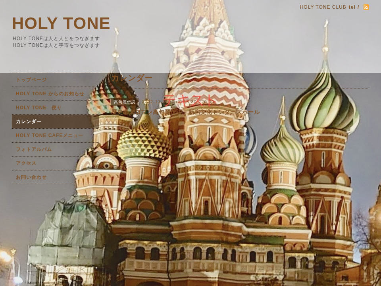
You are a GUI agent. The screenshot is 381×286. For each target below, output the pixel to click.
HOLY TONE (61, 23)
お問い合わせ (31, 177)
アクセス (26, 163)
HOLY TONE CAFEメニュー (49, 135)
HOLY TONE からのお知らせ (50, 94)
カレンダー (29, 121)
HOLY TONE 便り (39, 107)
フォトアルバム (34, 149)
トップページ (31, 80)
